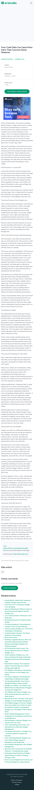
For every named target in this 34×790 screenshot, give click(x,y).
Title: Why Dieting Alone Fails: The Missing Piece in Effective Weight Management (17, 727)
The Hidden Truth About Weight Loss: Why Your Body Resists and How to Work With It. (18, 694)
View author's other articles (17, 92)
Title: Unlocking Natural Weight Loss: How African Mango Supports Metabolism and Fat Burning (18, 740)
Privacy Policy (16, 782)
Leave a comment (9, 588)
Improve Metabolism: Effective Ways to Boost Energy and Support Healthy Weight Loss (18, 611)
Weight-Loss (19, 59)
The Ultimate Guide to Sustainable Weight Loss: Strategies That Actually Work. (18, 709)
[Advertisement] (17, 25)
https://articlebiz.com (20, 554)
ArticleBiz (7, 3)
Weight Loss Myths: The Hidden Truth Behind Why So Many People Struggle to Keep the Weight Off (18, 688)
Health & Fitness (7, 59)
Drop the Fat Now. (11, 637)
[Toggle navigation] (31, 3)
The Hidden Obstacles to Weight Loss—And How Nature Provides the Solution (18, 733)
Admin (17, 785)
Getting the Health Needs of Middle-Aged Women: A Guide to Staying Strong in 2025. (18, 755)
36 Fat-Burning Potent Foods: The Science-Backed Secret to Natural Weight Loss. (17, 650)
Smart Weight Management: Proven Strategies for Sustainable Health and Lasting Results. (18, 716)
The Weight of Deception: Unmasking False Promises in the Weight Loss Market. (18, 672)
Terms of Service (16, 780)
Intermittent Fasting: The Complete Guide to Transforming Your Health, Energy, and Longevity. (17, 666)
